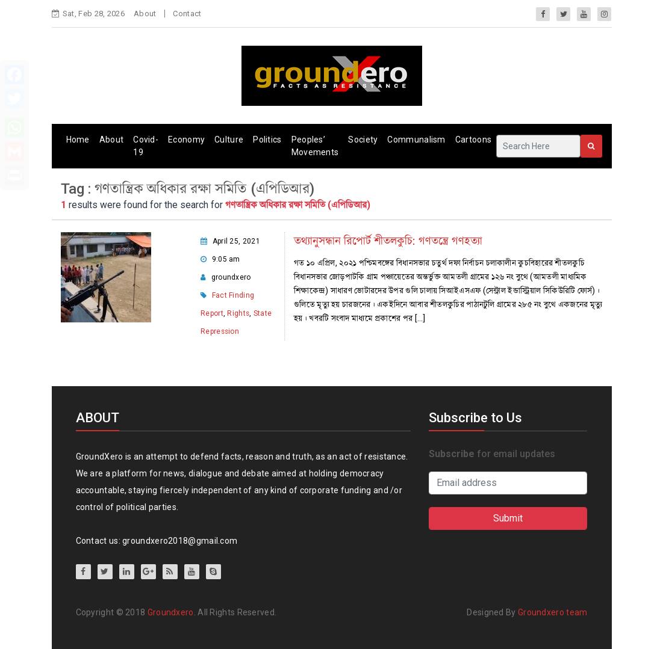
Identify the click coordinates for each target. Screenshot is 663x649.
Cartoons (473, 139)
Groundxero (171, 612)
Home (78, 139)
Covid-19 (145, 146)
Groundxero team (553, 612)
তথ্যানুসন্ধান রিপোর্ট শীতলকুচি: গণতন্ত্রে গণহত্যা (388, 241)
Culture (228, 139)
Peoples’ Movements (315, 146)
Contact (187, 13)
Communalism (416, 139)
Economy (186, 139)
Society (363, 139)
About (145, 13)
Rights (238, 313)
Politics (267, 139)
